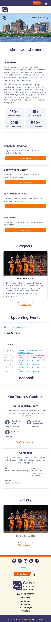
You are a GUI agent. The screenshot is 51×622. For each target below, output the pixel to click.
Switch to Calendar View (16, 327)
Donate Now (25, 158)
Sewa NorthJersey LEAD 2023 (30, 371)
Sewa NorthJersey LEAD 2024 (30, 365)
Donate (36, 3)
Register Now (25, 182)
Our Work (25, 598)
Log (25, 206)
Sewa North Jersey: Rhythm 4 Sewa (33, 355)
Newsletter (25, 230)
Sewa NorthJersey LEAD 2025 (30, 357)
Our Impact (25, 601)
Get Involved (25, 604)
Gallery (25, 500)
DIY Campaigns (25, 607)
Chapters (25, 611)
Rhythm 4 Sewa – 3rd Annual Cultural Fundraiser (30, 351)
